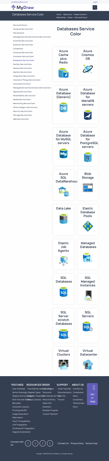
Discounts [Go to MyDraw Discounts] (47, 392)
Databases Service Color (23, 60)
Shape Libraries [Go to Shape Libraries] (80, 14)
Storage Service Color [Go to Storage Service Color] (22, 115)
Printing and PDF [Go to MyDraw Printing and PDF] (19, 410)
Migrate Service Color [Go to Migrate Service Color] (22, 91)
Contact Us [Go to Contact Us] (78, 388)
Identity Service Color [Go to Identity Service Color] (22, 72)
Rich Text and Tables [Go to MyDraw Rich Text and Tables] (21, 399)
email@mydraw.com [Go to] (19, 2)
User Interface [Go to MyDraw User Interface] (18, 388)
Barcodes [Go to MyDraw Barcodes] (16, 403)
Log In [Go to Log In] (95, 2)
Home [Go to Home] (59, 14)
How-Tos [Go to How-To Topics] (61, 396)
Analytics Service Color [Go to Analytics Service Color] (23, 44)
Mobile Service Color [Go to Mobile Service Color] (22, 99)
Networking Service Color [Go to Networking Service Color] (24, 103)
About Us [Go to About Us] (78, 384)
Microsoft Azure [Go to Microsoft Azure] (81, 17)
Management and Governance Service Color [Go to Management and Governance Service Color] (32, 37)
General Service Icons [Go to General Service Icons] (22, 68)
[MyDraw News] (50, 443)
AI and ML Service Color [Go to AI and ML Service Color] (23, 41)
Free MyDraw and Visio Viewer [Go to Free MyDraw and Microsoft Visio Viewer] (40, 388)
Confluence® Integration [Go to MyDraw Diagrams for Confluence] (23, 428)
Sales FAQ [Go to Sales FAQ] (47, 403)
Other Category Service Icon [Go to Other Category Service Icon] (25, 107)
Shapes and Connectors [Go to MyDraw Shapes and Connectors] (23, 396)
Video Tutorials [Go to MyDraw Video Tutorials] (64, 388)
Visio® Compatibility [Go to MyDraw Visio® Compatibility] (21, 421)
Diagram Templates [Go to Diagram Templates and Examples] (36, 396)
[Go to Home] (23, 7)
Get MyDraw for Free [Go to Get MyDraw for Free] (52, 396)
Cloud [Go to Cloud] (70, 17)
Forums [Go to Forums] (61, 399)
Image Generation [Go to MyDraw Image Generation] (20, 414)
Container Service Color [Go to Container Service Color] (23, 56)
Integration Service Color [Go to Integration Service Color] (24, 76)
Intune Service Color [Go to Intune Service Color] (22, 84)
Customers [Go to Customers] (78, 399)
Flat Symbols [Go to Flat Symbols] (18, 33)
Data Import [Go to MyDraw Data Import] (17, 417)
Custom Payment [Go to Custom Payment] (50, 414)
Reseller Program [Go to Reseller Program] (50, 410)
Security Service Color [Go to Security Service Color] (22, 111)
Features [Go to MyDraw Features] (17, 384)
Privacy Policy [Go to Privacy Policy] (77, 443)
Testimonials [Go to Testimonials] (78, 403)
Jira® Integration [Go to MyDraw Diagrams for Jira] (19, 424)
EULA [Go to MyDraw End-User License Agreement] (75, 406)
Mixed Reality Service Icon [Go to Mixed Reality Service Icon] (24, 95)
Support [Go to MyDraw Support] (62, 384)
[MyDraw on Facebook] (28, 443)
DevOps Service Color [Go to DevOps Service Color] (22, 64)
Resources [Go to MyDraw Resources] (67, 14)
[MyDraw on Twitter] (35, 443)
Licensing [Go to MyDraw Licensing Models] (47, 388)
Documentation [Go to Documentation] (65, 392)
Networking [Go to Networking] (61, 17)
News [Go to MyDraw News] (75, 396)
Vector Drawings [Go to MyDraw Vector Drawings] (19, 392)
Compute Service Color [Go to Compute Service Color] (23, 29)
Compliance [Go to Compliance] (78, 392)
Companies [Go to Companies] (18, 48)
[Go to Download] (92, 394)
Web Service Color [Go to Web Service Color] (21, 119)
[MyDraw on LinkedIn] (43, 443)
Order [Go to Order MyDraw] (46, 384)
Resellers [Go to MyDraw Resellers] (47, 406)
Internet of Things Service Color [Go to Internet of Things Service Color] (27, 80)
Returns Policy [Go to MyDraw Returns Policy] (49, 399)
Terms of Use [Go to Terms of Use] (91, 443)
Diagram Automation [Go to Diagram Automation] (21, 432)
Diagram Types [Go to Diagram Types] (34, 392)
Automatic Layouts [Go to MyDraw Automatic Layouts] (20, 406)
